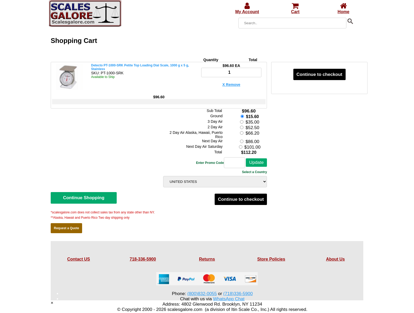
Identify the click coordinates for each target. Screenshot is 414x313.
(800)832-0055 (202, 293)
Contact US (78, 259)
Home (343, 9)
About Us (335, 259)
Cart (295, 9)
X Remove (231, 84)
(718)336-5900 (238, 293)
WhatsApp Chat (228, 298)
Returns (207, 259)
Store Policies (271, 259)
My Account (247, 9)
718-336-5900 (143, 259)
